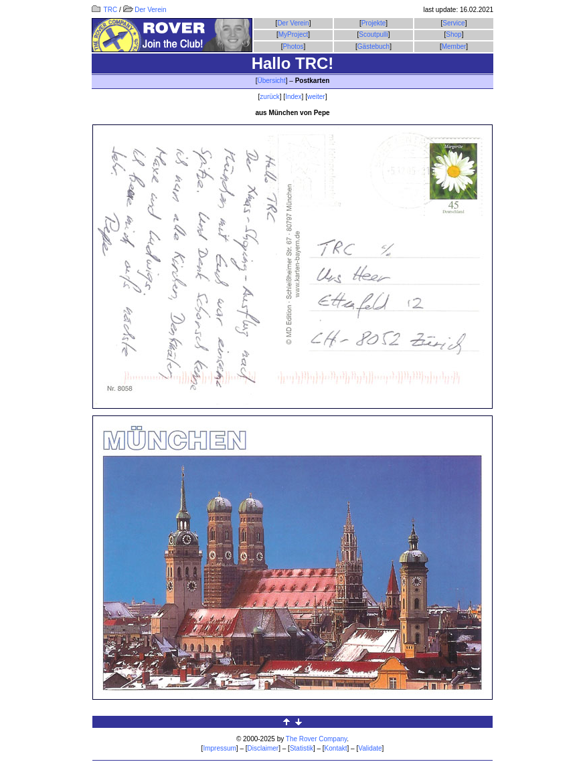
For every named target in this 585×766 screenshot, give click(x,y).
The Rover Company (316, 739)
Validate (370, 748)
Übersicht (271, 80)
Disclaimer (263, 748)
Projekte (373, 23)
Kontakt (336, 748)
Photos (292, 46)
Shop (453, 34)
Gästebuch (373, 46)
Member (454, 46)
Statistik (301, 748)
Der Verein (145, 9)
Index (293, 96)
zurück (269, 96)
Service (453, 23)
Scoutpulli (373, 34)
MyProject (293, 34)
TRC (104, 9)
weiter (316, 96)
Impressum (219, 748)
